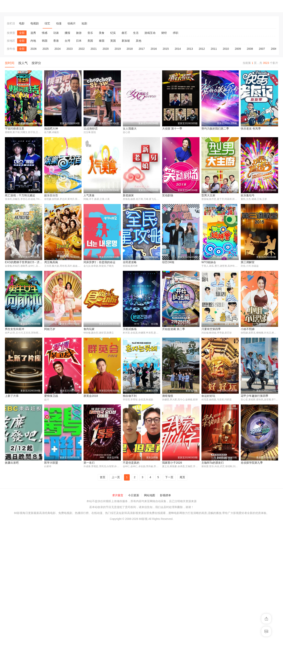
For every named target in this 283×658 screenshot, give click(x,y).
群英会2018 (248, 396)
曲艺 (124, 32)
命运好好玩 (51, 529)
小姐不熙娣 (130, 396)
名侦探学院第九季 (95, 596)
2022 (82, 48)
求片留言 (117, 629)
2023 (69, 48)
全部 (22, 32)
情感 (44, 32)
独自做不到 (248, 463)
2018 (130, 48)
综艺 (47, 23)
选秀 (33, 32)
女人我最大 (130, 128)
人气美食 (246, 195)
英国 (113, 40)
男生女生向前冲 (171, 329)
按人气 (23, 63)
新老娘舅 (10, 262)
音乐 (90, 32)
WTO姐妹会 (91, 329)
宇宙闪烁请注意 (14, 128)
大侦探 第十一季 (172, 128)
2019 (118, 48)
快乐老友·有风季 (251, 128)
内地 (33, 40)
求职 (175, 32)
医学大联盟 (169, 529)
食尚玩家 (246, 329)
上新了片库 (169, 396)
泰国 (101, 40)
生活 (136, 32)
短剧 (84, 23)
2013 (190, 48)
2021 (94, 48)
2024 (57, 48)
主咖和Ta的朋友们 (55, 596)
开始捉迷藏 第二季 (55, 396)
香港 (56, 40)
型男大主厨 (90, 262)
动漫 (59, 23)
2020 (106, 48)
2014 (178, 48)
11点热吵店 (91, 128)
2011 (214, 48)
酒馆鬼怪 (10, 529)
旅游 (79, 32)
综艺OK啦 (50, 329)
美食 (101, 32)
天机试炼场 (12, 396)
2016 (154, 48)
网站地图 (149, 629)
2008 (250, 48)
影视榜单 (165, 629)
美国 (90, 40)
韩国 (44, 40)
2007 (262, 48)
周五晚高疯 (208, 262)
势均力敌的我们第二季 (215, 128)
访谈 (56, 32)
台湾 (67, 40)
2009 (238, 48)
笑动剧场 (49, 262)
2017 (142, 48)
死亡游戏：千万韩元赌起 (177, 195)
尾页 (182, 611)
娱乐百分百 (208, 195)
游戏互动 (149, 32)
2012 (202, 48)
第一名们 (206, 529)
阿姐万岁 (206, 329)
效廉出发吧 (130, 529)
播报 (67, 32)
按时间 (9, 63)
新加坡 (126, 40)
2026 (33, 48)
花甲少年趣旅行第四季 (97, 529)
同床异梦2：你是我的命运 (257, 262)
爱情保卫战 (208, 396)
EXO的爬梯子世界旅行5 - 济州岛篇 (183, 262)
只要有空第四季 (93, 396)
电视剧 (34, 23)
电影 (22, 23)
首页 (102, 611)
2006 (274, 48)
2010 (226, 48)
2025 (45, 48)
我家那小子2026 (15, 596)
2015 (166, 48)
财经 (164, 32)
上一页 (116, 611)
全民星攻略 (12, 329)
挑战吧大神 (51, 128)
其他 (138, 40)
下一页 (169, 611)
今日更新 (133, 629)
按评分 (36, 63)
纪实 (113, 32)
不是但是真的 (249, 529)
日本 (79, 40)
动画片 (71, 23)
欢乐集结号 (130, 262)
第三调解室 (130, 329)
